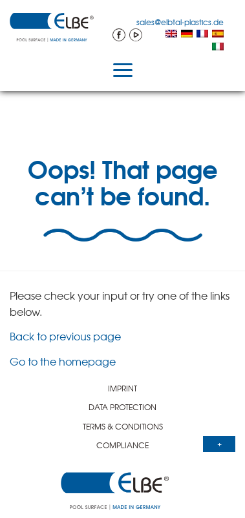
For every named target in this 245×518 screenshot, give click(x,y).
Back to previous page (65, 336)
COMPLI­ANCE (122, 445)
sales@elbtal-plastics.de (180, 22)
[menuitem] (171, 34)
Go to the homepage (63, 361)
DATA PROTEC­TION (122, 407)
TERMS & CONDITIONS (123, 426)
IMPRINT (122, 388)
